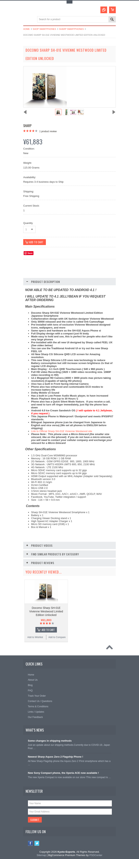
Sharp (27, 125)
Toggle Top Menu (69, 2)
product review (48, 131)
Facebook (30, 842)
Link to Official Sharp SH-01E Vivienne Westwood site (61, 431)
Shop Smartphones (44, 29)
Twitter (36, 842)
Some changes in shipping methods (50, 739)
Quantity (28, 223)
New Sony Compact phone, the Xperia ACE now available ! (63, 771)
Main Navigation (26, 19)
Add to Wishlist (35, 636)
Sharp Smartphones (71, 29)
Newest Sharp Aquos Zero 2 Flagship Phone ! (55, 755)
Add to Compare (57, 636)
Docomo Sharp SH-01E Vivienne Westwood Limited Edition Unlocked (46, 610)
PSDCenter (95, 854)
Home (26, 29)
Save (30, 253)
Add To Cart (48, 629)
